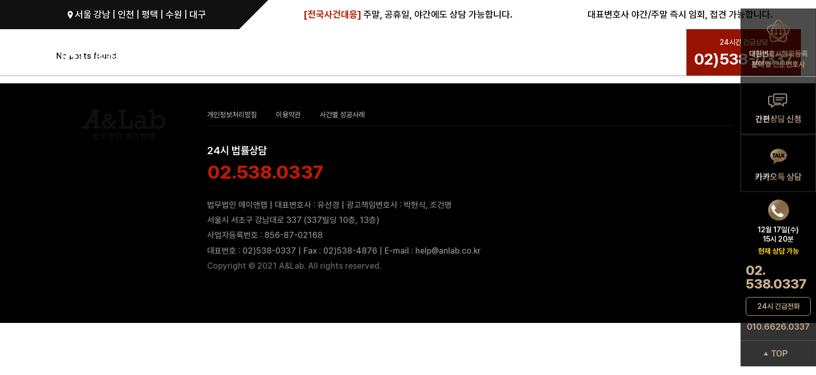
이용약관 (288, 114)
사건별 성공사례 (342, 114)
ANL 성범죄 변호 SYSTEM (433, 53)
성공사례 (519, 53)
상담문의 (563, 53)
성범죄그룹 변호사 (274, 53)
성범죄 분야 (341, 53)
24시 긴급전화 (778, 306)
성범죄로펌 (201, 53)
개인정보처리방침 (232, 114)
